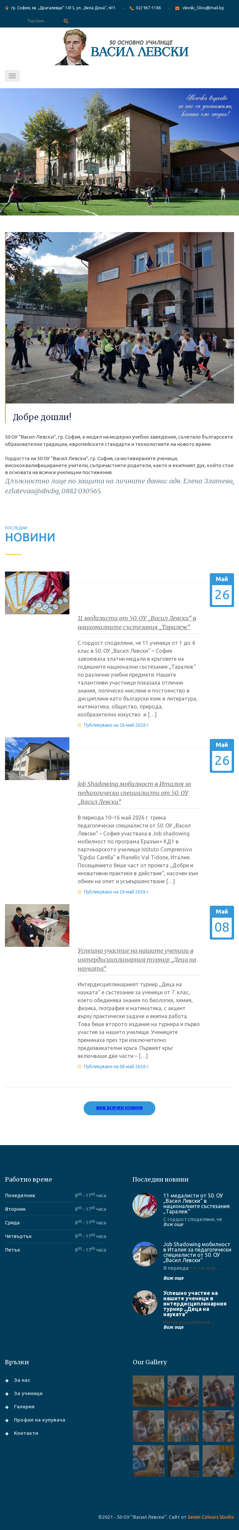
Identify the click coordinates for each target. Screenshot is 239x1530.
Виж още (173, 1224)
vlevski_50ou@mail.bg (203, 8)
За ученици (28, 1393)
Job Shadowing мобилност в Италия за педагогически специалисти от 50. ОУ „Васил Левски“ (134, 793)
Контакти (26, 1433)
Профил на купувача (39, 1420)
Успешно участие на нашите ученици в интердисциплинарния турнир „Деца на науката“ (137, 959)
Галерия (24, 1406)
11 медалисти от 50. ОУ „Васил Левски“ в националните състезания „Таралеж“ (196, 1203)
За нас (22, 1380)
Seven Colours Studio (211, 1517)
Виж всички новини (119, 1108)
